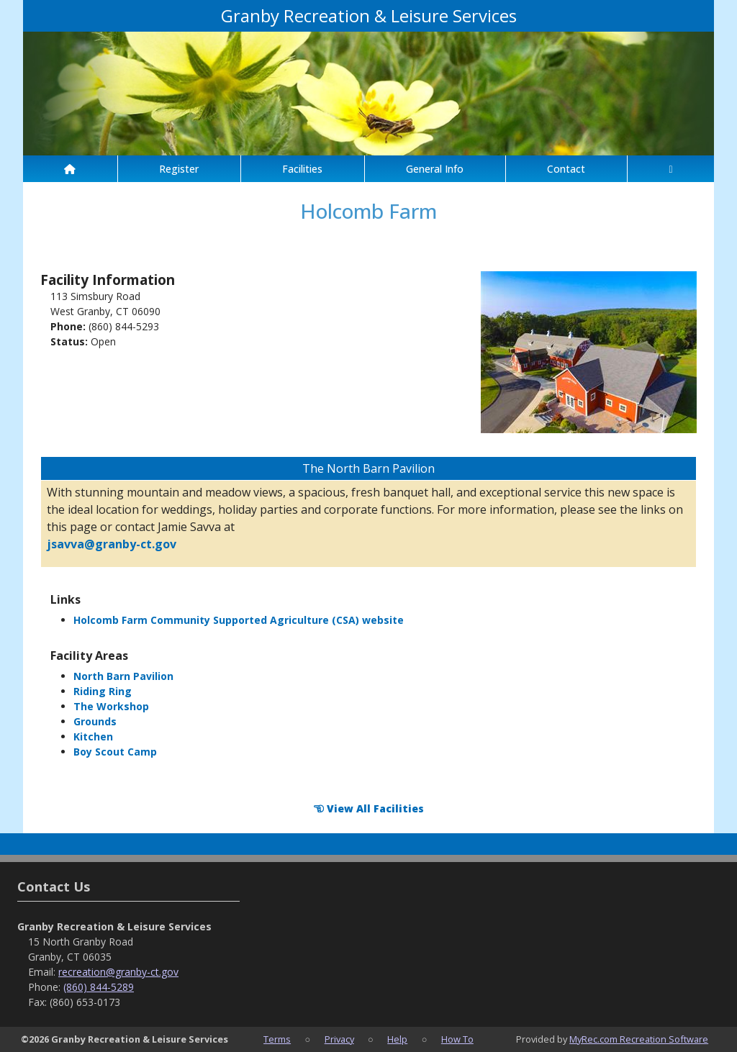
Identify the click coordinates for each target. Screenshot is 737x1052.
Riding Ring (102, 691)
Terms (277, 1039)
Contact (566, 169)
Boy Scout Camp (115, 751)
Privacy (339, 1039)
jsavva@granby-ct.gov (111, 544)
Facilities (302, 169)
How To (457, 1039)
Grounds (95, 721)
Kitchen (93, 736)
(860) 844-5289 (98, 987)
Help (397, 1039)
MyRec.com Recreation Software (638, 1039)
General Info (435, 169)
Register (179, 169)
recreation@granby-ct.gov (118, 972)
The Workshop (111, 706)
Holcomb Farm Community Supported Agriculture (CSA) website (238, 620)
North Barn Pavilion (123, 676)
